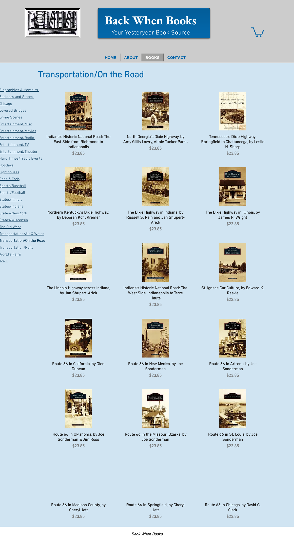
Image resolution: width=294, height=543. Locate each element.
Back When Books (150, 20)
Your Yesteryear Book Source (151, 33)
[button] (257, 31)
